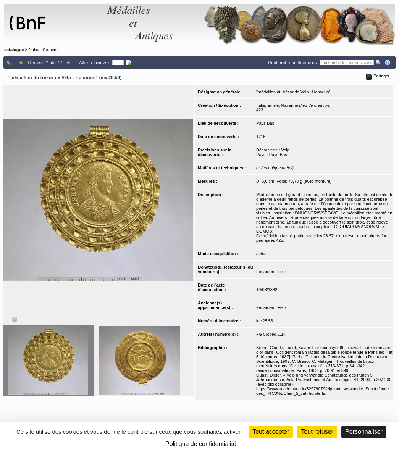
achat (261, 253)
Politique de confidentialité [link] (200, 444)
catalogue (14, 49)
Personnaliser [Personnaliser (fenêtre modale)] (364, 431)
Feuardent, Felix (271, 271)
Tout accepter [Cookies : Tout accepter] (270, 431)
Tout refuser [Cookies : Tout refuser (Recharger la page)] (317, 431)
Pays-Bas (265, 123)
